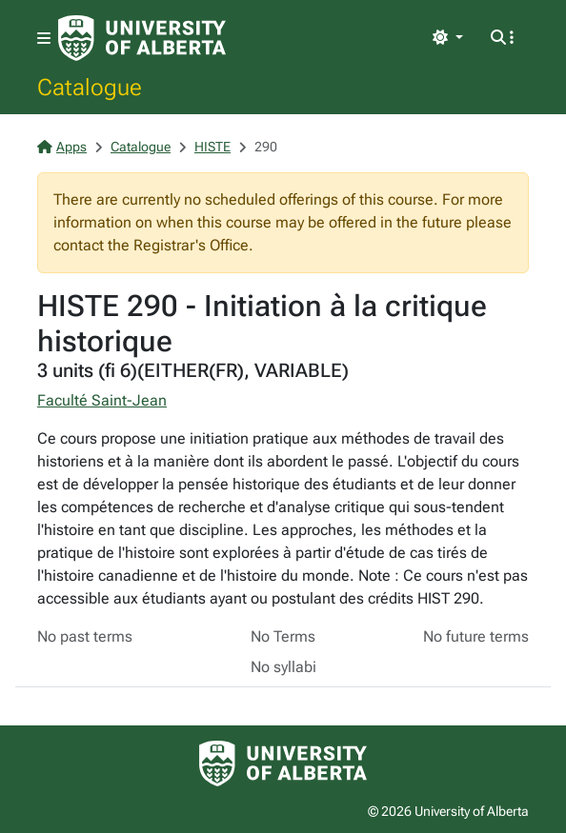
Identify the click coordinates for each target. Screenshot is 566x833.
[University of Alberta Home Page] (142, 38)
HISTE (212, 146)
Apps (62, 146)
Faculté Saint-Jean (102, 400)
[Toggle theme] (447, 38)
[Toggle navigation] (44, 38)
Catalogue (89, 86)
